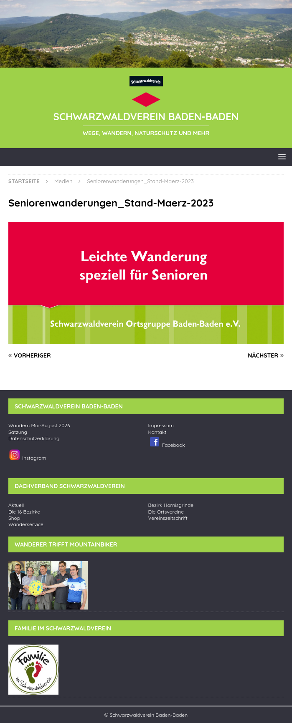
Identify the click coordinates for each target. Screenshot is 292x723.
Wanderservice (25, 524)
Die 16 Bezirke (24, 512)
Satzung (17, 432)
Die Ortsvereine (166, 512)
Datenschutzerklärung (33, 438)
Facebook (166, 442)
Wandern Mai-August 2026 (39, 425)
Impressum (161, 425)
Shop (14, 518)
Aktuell (16, 505)
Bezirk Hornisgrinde (171, 505)
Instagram (27, 454)
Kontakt (157, 432)
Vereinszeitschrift (168, 518)
